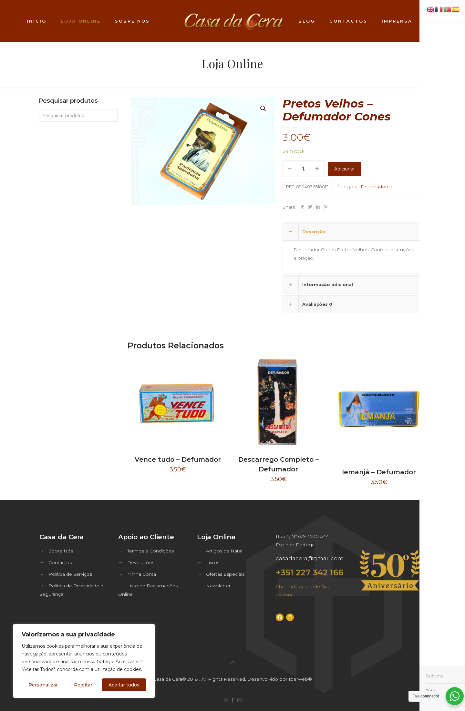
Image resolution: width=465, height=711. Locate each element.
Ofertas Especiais (225, 574)
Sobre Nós (60, 551)
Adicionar (344, 169)
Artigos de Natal (224, 551)
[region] (84, 661)
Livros (212, 562)
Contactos (60, 562)
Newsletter (218, 586)
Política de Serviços (70, 574)
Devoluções (140, 562)
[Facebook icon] (232, 700)
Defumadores (376, 187)
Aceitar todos (124, 685)
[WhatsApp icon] (225, 700)
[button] (263, 108)
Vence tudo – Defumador (178, 459)
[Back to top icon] (232, 662)
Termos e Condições (150, 551)
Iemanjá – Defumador (379, 472)
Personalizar (43, 685)
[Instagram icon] (239, 700)
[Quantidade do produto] (304, 168)
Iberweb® (300, 679)
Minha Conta (141, 574)
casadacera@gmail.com (310, 558)
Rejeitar (83, 685)
